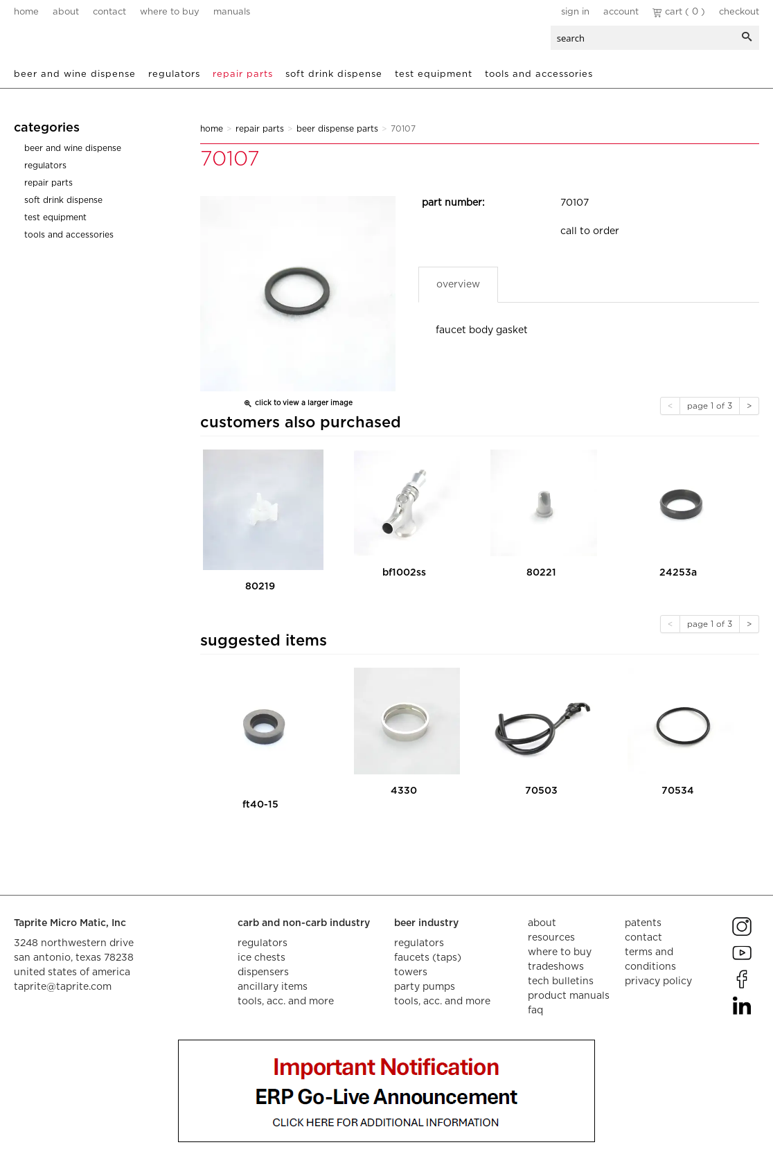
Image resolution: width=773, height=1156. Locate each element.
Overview (458, 285)
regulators (262, 943)
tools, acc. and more (286, 1001)
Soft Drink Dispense (333, 74)
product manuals (569, 996)
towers (410, 972)
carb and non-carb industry (304, 923)
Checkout (739, 12)
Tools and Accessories (539, 74)
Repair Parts (243, 74)
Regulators (174, 74)
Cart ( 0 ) (678, 12)
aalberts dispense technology (96, 41)
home (26, 12)
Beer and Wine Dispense (75, 74)
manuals (231, 12)
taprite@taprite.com (63, 987)
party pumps (424, 987)
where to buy (169, 12)
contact (109, 12)
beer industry (426, 923)
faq (535, 1010)
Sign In (575, 12)
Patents (643, 923)
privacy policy (658, 981)
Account (621, 12)
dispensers (263, 972)
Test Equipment (433, 74)
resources (551, 938)
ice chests (261, 958)
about (66, 12)
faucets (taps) (427, 958)
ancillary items (273, 987)
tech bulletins (561, 981)
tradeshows (556, 967)
